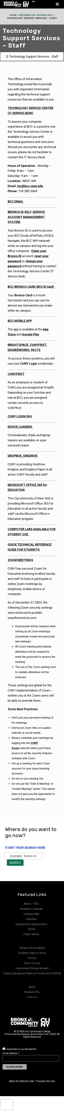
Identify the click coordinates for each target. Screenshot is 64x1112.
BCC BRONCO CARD (31, 286)
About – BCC (31, 903)
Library (31, 929)
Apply (32, 986)
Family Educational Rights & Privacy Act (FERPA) (32, 973)
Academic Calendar (31, 908)
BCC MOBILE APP (20, 321)
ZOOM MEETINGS (20, 560)
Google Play (30, 334)
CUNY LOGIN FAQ (20, 416)
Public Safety (31, 934)
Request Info (32, 992)
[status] (23, 856)
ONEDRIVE (30, 456)
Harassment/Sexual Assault (32, 968)
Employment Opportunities (31, 924)
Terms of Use (32, 963)
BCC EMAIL (15, 201)
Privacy (32, 958)
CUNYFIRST (16, 374)
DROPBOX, (15, 456)
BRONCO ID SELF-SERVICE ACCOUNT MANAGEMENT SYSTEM (26, 217)
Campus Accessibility (32, 947)
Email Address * (11, 1053)
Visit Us (32, 997)
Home (13, 15)
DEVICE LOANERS (20, 427)
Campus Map (31, 914)
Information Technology (35, 15)
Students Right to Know (32, 953)
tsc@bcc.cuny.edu (30, 186)
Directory (31, 919)
